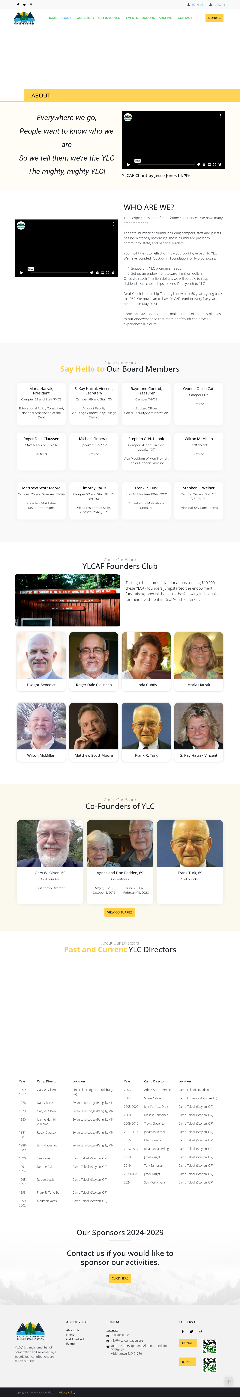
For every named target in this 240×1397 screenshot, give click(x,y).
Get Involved (110, 18)
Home (52, 17)
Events (132, 17)
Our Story (85, 17)
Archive (166, 18)
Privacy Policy (66, 1392)
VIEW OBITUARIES (120, 926)
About (67, 18)
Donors (148, 17)
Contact (185, 17)
